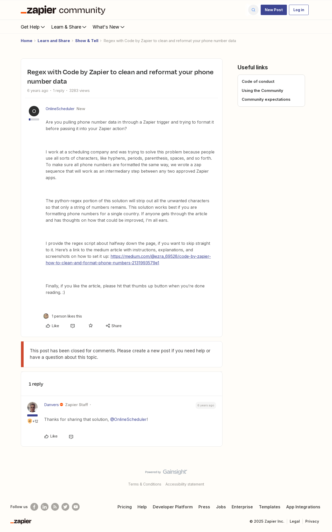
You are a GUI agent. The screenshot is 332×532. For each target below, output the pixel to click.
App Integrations (303, 506)
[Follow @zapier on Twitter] (65, 507)
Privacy (312, 521)
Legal (295, 521)
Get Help (33, 27)
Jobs (221, 506)
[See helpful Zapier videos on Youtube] (76, 507)
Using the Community (262, 90)
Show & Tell (86, 40)
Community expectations (266, 99)
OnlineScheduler (60, 108)
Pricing (124, 506)
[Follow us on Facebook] (34, 507)
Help (142, 506)
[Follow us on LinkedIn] (45, 507)
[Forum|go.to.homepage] (64, 10)
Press (204, 506)
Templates (269, 506)
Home (26, 40)
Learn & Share (69, 27)
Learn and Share (54, 40)
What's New (109, 27)
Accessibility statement (184, 484)
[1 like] (62, 316)
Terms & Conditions (144, 484)
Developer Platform (173, 506)
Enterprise (242, 506)
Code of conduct (258, 81)
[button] (274, 10)
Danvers (51, 404)
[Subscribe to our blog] (55, 507)
